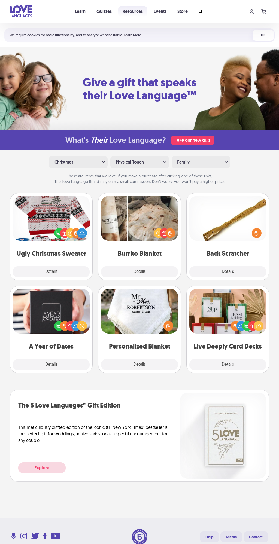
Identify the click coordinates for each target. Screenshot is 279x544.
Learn (80, 11)
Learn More (132, 35)
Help (209, 536)
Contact (256, 536)
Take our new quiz (192, 140)
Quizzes (104, 11)
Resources (133, 11)
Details (51, 272)
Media (231, 536)
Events (160, 11)
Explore (42, 468)
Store (182, 11)
